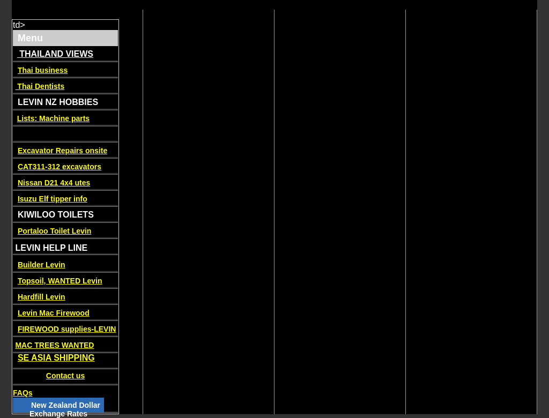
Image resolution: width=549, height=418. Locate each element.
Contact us (65, 375)
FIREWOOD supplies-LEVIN (67, 329)
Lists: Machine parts (53, 118)
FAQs (23, 393)
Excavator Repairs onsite (62, 150)
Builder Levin (41, 264)
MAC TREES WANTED (54, 345)
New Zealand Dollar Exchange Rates (64, 409)
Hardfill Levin (41, 297)
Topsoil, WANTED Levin (60, 281)
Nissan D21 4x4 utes (54, 182)
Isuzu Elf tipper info (52, 199)
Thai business (43, 70)
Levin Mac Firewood (54, 313)
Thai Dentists (39, 86)
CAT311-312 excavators (59, 166)
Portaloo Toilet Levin (54, 231)
